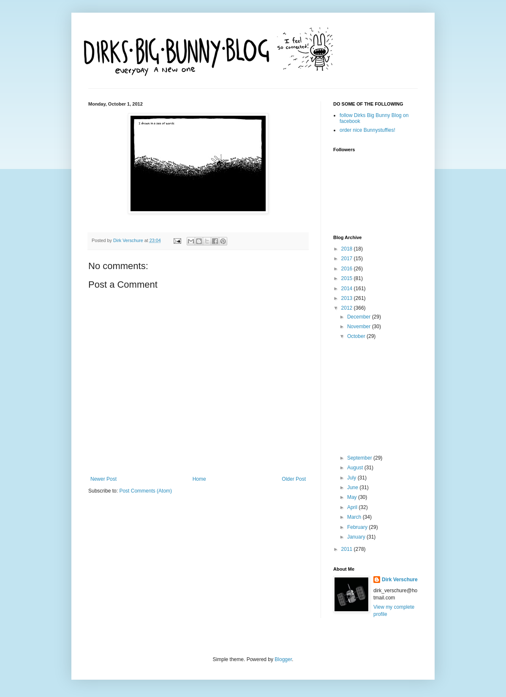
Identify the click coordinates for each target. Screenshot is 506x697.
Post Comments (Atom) (145, 491)
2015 (347, 278)
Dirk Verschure (128, 240)
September (360, 458)
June (353, 487)
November (359, 326)
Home (199, 479)
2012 (347, 308)
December (359, 317)
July (352, 478)
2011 (347, 549)
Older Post (294, 479)
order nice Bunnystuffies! (367, 130)
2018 (347, 249)
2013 (347, 298)
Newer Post (103, 479)
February (358, 527)
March (355, 517)
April (353, 507)
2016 (347, 269)
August (356, 468)
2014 (347, 288)
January (357, 537)
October (357, 336)
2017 (347, 258)
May (352, 497)
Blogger (283, 659)
